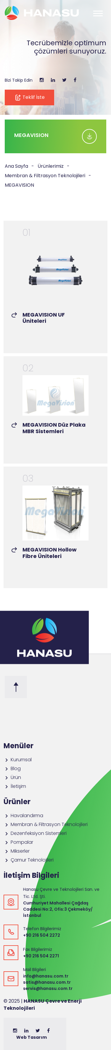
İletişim (15, 786)
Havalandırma (23, 815)
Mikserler (17, 851)
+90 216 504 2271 (41, 956)
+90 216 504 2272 (41, 935)
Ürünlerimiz (51, 166)
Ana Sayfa (16, 166)
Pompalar (18, 842)
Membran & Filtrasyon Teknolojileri (45, 175)
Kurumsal (18, 759)
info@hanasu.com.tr (45, 976)
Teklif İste (29, 97)
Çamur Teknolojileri (29, 860)
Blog (12, 768)
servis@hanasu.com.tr (48, 988)
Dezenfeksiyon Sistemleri (35, 833)
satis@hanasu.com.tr (47, 982)
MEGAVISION (19, 185)
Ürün (12, 777)
